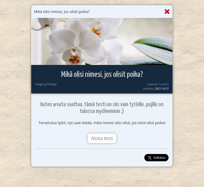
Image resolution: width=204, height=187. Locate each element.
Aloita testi (102, 138)
